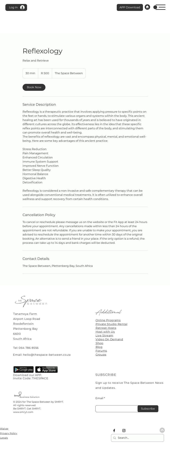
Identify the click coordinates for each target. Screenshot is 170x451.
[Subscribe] (148, 408)
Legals (4, 437)
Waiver (4, 428)
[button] (161, 7)
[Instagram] (124, 430)
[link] (155, 7)
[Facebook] (114, 430)
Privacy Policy (8, 433)
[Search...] (137, 438)
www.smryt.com (23, 412)
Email (99, 398)
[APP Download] (130, 7)
